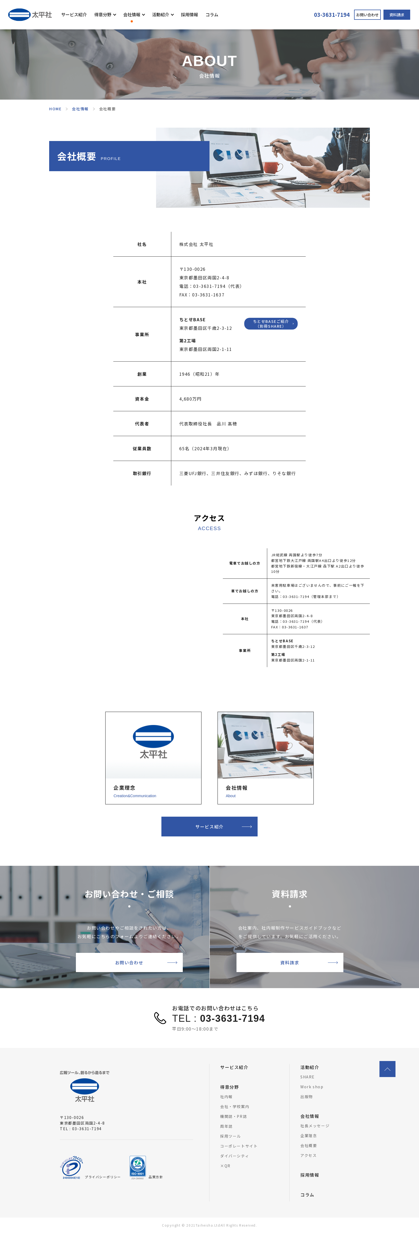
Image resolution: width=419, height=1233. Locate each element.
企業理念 (308, 1135)
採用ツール (230, 1136)
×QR (225, 1165)
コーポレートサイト (239, 1146)
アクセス (308, 1155)
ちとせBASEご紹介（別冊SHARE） (271, 324)
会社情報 (131, 14)
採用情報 (189, 14)
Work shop (311, 1086)
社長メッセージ (314, 1125)
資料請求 (396, 14)
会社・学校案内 (234, 1106)
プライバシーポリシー (103, 1177)
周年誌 (226, 1126)
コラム (211, 14)
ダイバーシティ (234, 1155)
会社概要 (308, 1145)
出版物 (306, 1096)
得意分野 (102, 14)
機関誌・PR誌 (233, 1116)
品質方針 (156, 1177)
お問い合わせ (367, 14)
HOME (55, 108)
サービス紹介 (74, 14)
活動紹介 (160, 14)
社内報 (226, 1096)
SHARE (307, 1076)
